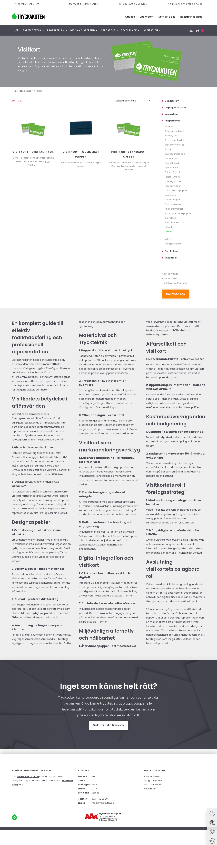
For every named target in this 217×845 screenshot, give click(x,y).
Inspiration (150, 30)
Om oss (130, 16)
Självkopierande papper (178, 213)
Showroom (146, 16)
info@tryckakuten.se (103, 803)
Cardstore (108, 30)
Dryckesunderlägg (175, 154)
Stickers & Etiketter (175, 222)
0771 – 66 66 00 (100, 798)
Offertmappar (172, 199)
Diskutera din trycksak (108, 725)
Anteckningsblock (174, 131)
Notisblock (170, 195)
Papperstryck (32, 30)
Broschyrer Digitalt (175, 140)
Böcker (168, 149)
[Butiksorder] (133, 101)
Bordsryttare (171, 135)
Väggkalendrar (173, 243)
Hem (14, 91)
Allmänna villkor (170, 278)
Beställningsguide (191, 16)
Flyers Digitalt (172, 163)
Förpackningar (173, 186)
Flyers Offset (171, 167)
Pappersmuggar (174, 208)
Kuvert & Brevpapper (176, 190)
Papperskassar (173, 204)
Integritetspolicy (153, 780)
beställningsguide (28, 776)
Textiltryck (129, 30)
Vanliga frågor (170, 273)
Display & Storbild (82, 30)
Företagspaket (173, 181)
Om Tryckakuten (153, 784)
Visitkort (169, 231)
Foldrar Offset (172, 176)
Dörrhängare (172, 158)
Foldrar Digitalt (172, 172)
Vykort (168, 239)
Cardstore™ (172, 100)
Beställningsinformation (175, 283)
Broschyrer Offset (174, 144)
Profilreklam (55, 30)
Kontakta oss (167, 16)
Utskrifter (169, 227)
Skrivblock (170, 218)
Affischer (169, 126)
